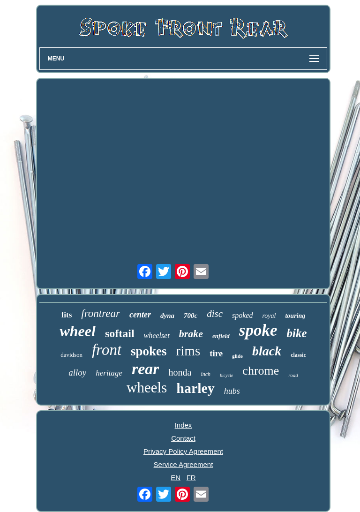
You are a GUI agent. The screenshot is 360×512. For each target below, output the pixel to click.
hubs (232, 391)
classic (298, 355)
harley (195, 388)
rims (188, 350)
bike (296, 333)
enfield (221, 335)
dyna (167, 315)
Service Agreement (183, 464)
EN (175, 478)
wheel (77, 331)
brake (191, 333)
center (140, 314)
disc (215, 313)
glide (237, 356)
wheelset (157, 335)
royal (269, 315)
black (266, 351)
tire (216, 353)
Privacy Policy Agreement (183, 451)
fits (66, 314)
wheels (147, 387)
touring (295, 315)
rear (145, 368)
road (293, 375)
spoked (242, 315)
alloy (77, 372)
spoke (258, 330)
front (106, 349)
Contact (183, 438)
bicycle (226, 375)
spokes (149, 351)
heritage (109, 373)
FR (191, 478)
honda (179, 372)
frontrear (100, 313)
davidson (71, 354)
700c (190, 315)
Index (183, 425)
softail (120, 333)
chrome (260, 370)
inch (205, 374)
